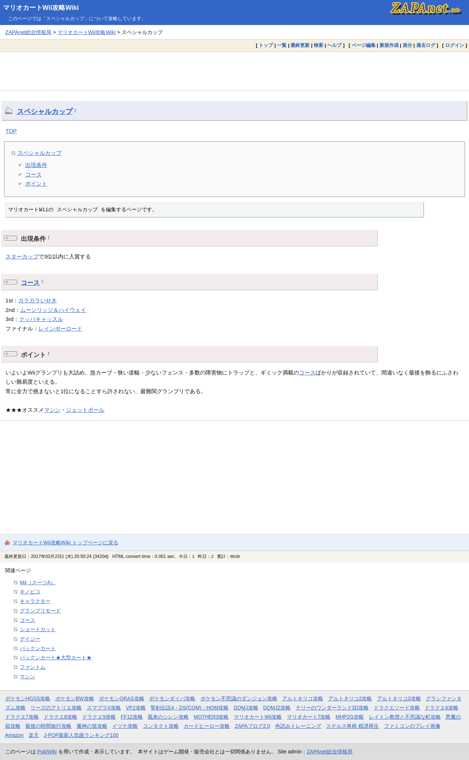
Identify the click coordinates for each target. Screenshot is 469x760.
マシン (52, 410)
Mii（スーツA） (38, 582)
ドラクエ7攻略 (22, 717)
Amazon (14, 735)
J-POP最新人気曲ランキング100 (81, 735)
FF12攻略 (132, 717)
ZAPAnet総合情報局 (28, 32)
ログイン (454, 45)
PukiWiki (47, 752)
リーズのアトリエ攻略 (56, 708)
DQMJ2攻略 (277, 708)
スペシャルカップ (45, 111)
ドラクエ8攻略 (60, 717)
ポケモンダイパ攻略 (172, 698)
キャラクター (35, 601)
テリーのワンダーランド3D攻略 (332, 708)
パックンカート (38, 648)
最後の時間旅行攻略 (48, 726)
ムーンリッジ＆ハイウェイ (53, 310)
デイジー (30, 639)
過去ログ (425, 45)
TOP (11, 131)
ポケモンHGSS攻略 (27, 698)
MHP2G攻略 (350, 717)
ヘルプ (334, 45)
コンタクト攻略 (161, 726)
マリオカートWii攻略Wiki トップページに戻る (65, 542)
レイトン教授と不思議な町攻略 (405, 717)
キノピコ (30, 592)
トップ (266, 45)
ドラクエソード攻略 (397, 708)
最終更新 (300, 45)
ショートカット (38, 629)
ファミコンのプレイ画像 (412, 726)
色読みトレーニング (298, 726)
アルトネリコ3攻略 (399, 698)
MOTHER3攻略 (211, 717)
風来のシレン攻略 (168, 717)
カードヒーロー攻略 (207, 726)
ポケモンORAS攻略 (121, 698)
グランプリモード (40, 611)
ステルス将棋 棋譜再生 (352, 726)
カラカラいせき (37, 300)
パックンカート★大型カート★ (56, 657)
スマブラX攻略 (104, 708)
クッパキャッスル (41, 319)
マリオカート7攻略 (309, 717)
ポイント (36, 183)
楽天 (34, 735)
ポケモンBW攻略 (74, 698)
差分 (407, 45)
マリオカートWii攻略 (258, 717)
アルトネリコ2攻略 (350, 698)
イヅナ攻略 (125, 726)
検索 (318, 45)
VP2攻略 (136, 708)
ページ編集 (364, 45)
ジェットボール (85, 410)
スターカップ (21, 256)
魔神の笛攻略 (92, 726)
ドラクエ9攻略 (99, 717)
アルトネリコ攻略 (302, 698)
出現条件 (36, 165)
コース (33, 174)
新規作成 (389, 45)
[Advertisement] (234, 71)
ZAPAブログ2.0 (252, 726)
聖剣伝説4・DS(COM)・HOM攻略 (190, 708)
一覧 (282, 45)
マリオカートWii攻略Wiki (41, 7)
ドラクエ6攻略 (441, 708)
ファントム (32, 667)
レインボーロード (60, 328)
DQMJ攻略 (245, 708)
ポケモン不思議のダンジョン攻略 (238, 698)
